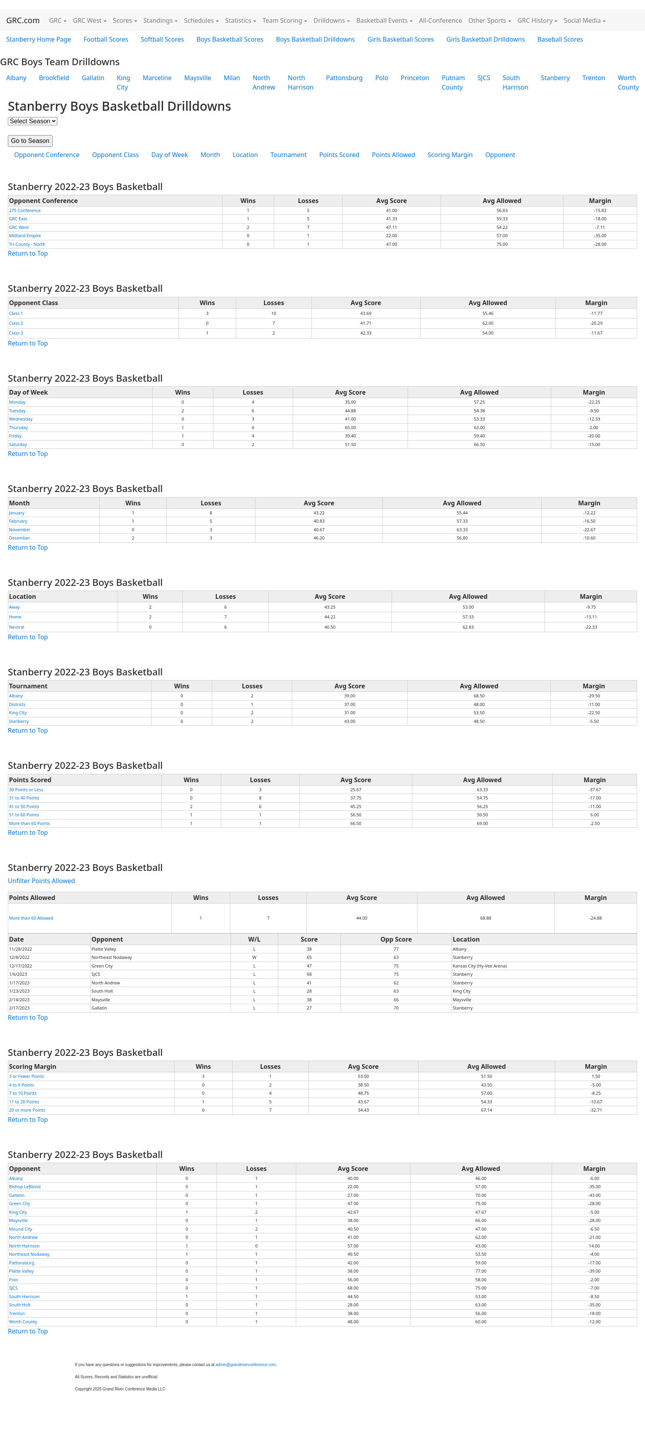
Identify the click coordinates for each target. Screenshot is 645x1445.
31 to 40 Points (24, 798)
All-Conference (440, 20)
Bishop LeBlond (25, 1186)
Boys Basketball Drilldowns (315, 39)
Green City (19, 1203)
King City (123, 82)
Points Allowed (393, 154)
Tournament (288, 154)
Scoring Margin (450, 154)
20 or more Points (27, 1110)
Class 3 (16, 333)
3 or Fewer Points (26, 1076)
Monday (17, 402)
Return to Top (28, 253)
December (19, 538)
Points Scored (339, 154)
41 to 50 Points (24, 806)
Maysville (197, 77)
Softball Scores (162, 39)
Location (245, 154)
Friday (15, 436)
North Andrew (264, 82)
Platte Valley (21, 1271)
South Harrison (515, 82)
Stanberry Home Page (38, 39)
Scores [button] (122, 20)
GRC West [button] (87, 20)
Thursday (18, 427)
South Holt (20, 1305)
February (18, 521)
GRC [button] (55, 20)
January (16, 513)
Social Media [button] (582, 20)
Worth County (23, 1321)
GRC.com (23, 20)
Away (14, 607)
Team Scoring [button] (282, 20)
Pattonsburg (344, 77)
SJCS (483, 77)
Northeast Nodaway (29, 1254)
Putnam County (453, 82)
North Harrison (300, 82)
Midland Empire (25, 235)
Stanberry (555, 77)
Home (15, 617)
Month (210, 154)
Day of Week (169, 154)
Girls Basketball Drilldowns (485, 39)
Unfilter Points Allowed (41, 880)
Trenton (593, 77)
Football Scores (106, 39)
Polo (381, 77)
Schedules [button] (199, 20)
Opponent (500, 154)
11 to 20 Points (24, 1102)
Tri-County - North (27, 244)
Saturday (18, 444)
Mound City (20, 1229)
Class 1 (16, 313)
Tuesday (17, 410)
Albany (16, 77)
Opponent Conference (47, 154)
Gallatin (93, 77)
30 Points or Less (26, 789)
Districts (17, 704)
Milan (232, 77)
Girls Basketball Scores (401, 39)
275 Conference (25, 210)
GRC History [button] (535, 20)
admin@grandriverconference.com (246, 1365)
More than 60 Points (29, 823)
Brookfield (54, 77)
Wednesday (21, 419)
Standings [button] (158, 20)
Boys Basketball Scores (230, 39)
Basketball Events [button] (382, 20)
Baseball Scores (560, 39)
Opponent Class (115, 154)
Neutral (16, 627)
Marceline (157, 77)
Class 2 (16, 323)
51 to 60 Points (24, 815)
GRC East (18, 218)
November (19, 529)
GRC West (19, 227)
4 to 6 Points (21, 1085)
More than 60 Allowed (31, 918)
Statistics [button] (238, 20)
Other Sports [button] (487, 20)
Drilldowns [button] (329, 20)
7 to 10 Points (22, 1093)
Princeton (415, 77)
